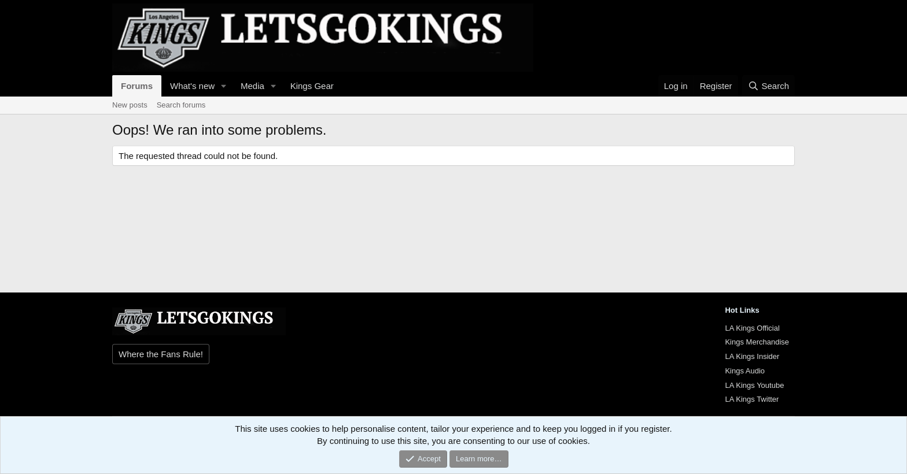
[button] (224, 86)
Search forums (181, 105)
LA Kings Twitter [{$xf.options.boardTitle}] (752, 399)
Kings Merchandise (757, 342)
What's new (192, 86)
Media (252, 86)
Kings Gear (312, 86)
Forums (137, 86)
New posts (130, 105)
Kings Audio (745, 370)
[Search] (768, 86)
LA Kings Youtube (754, 385)
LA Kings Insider (752, 356)
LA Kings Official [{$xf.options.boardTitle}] (752, 328)
